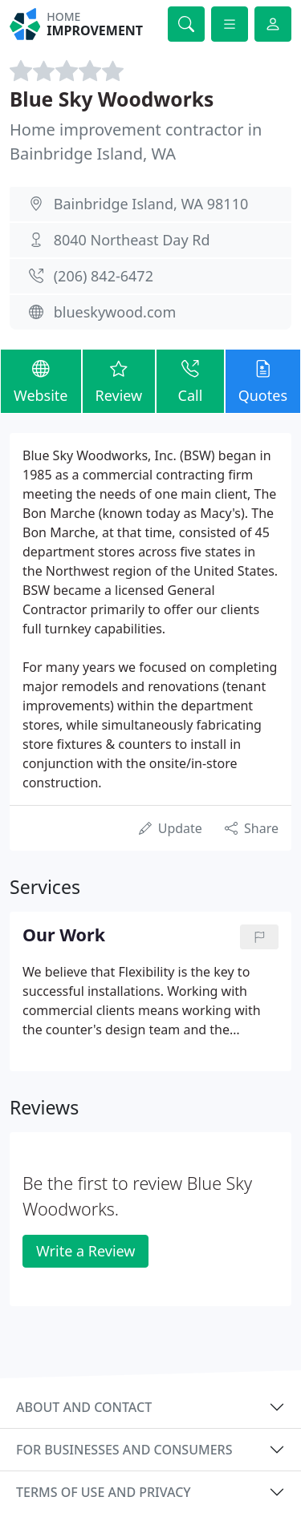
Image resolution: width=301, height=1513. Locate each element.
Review (119, 380)
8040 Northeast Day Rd (132, 239)
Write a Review (85, 1250)
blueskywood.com (115, 312)
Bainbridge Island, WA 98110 (151, 203)
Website (41, 380)
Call (189, 380)
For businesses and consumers (124, 1449)
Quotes (262, 380)
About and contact (84, 1407)
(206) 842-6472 (103, 275)
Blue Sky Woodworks (112, 99)
